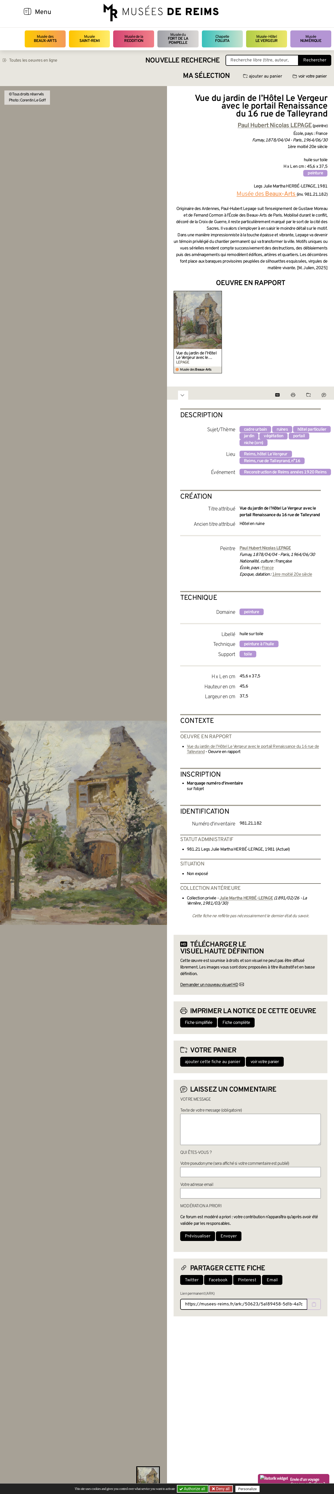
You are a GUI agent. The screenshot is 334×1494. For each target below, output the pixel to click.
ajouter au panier (262, 76)
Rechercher (314, 60)
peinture (315, 173)
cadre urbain (255, 429)
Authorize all (192, 1489)
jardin (249, 436)
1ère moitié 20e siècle (292, 574)
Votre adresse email (196, 1185)
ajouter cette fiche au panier (212, 1062)
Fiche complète (236, 1023)
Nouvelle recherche (182, 60)
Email (272, 1280)
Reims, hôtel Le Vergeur (266, 454)
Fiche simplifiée (198, 1023)
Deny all (222, 1489)
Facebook (218, 1280)
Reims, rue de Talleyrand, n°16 (272, 461)
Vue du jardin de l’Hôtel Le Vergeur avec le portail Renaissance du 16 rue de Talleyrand (196, 355)
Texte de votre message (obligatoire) (211, 1110)
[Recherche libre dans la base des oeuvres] (262, 60)
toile (248, 654)
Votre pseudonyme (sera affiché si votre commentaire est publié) (234, 1163)
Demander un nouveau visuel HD (209, 985)
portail (299, 436)
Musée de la (133, 38)
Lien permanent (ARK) (197, 1293)
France (268, 568)
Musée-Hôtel (266, 38)
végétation (273, 436)
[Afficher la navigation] (27, 12)
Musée (89, 38)
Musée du (177, 39)
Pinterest (247, 1280)
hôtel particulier (311, 429)
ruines (282, 429)
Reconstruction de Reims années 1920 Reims (285, 472)
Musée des (45, 38)
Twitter (192, 1280)
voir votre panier (310, 76)
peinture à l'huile (259, 644)
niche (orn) (253, 443)
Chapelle (222, 38)
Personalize (247, 1489)
